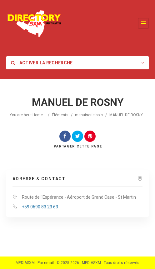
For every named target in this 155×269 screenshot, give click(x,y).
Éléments (60, 115)
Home (37, 115)
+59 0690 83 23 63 (40, 206)
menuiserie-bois (89, 115)
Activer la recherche (42, 62)
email (49, 263)
